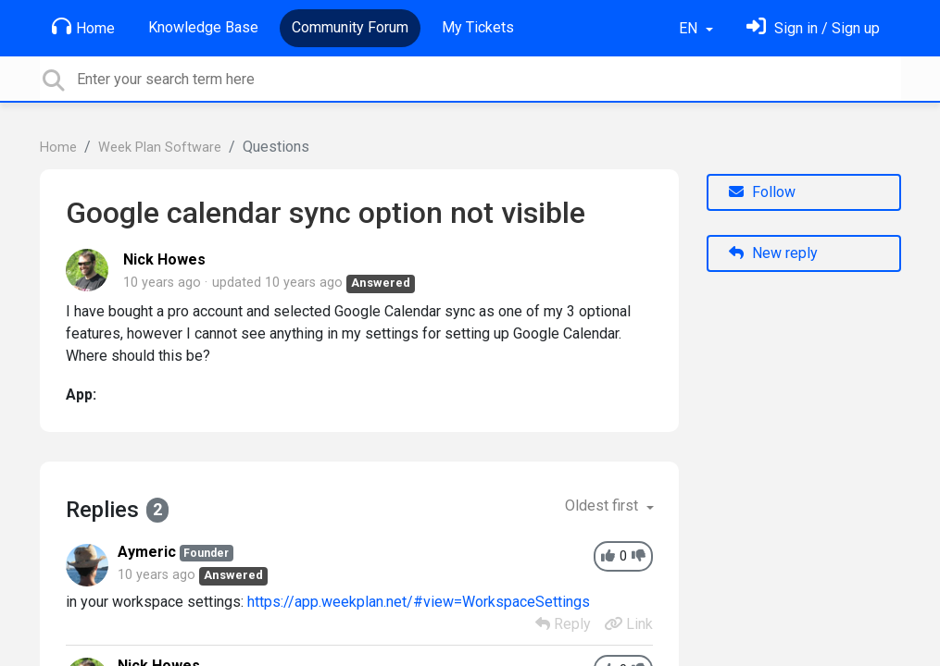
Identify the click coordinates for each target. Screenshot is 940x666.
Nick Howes (164, 259)
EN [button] (690, 28)
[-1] (638, 556)
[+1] (608, 556)
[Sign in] (813, 28)
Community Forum (350, 27)
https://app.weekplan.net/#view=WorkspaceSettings (418, 601)
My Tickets (478, 27)
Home (83, 27)
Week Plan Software (159, 147)
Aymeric (147, 552)
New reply (773, 253)
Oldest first (603, 505)
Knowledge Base (203, 27)
